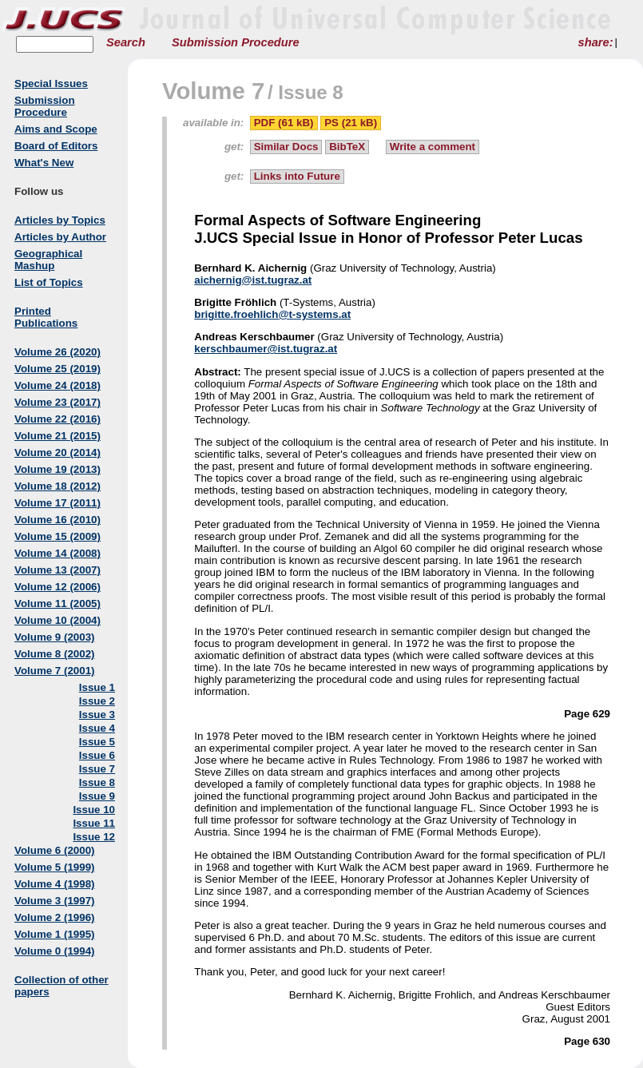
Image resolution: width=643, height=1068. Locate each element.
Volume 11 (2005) (57, 603)
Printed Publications (45, 317)
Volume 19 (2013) (57, 469)
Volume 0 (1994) (54, 951)
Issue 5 (97, 742)
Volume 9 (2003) (54, 637)
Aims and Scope (55, 129)
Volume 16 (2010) (57, 520)
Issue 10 (94, 810)
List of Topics (48, 282)
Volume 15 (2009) (57, 536)
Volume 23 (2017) (57, 402)
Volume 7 (213, 90)
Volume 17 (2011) (57, 503)
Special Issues (51, 83)
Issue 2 (97, 701)
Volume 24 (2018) (57, 385)
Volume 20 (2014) (57, 453)
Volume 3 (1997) (54, 901)
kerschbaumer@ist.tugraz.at (265, 349)
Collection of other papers (61, 986)
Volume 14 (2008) (57, 553)
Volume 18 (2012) (57, 486)
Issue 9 (97, 796)
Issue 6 (97, 755)
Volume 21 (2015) (57, 436)
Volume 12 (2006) (57, 587)
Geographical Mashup (48, 260)
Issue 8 (97, 782)
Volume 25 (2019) (57, 369)
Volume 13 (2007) (57, 570)
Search (125, 42)
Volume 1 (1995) (54, 934)
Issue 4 (97, 728)
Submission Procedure (236, 42)
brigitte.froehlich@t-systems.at (272, 314)
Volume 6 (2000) (54, 850)
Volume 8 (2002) (54, 654)
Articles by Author (60, 237)
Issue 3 (97, 715)
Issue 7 (97, 769)
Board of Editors (55, 146)
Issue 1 (97, 687)
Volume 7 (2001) (54, 671)
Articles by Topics (59, 220)
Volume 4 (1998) (54, 884)
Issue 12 (94, 837)
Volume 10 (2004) (57, 620)
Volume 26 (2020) (57, 352)
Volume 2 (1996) (54, 917)
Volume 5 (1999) (54, 867)
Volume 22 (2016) (57, 419)
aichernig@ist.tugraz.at (253, 280)
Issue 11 (94, 823)
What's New (43, 163)
